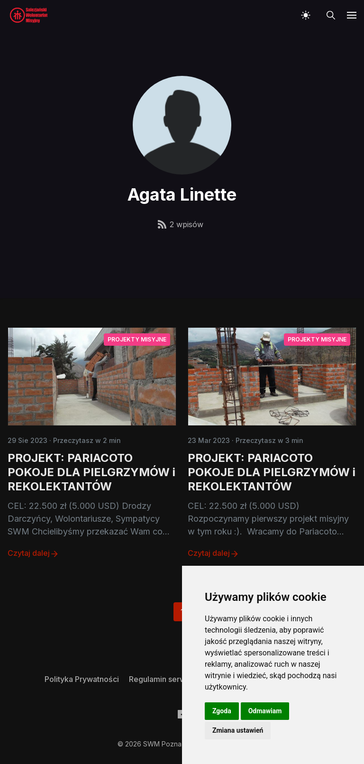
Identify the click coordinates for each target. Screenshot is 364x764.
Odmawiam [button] (265, 711)
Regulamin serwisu (162, 679)
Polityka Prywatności (82, 679)
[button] (307, 15)
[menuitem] (82, 679)
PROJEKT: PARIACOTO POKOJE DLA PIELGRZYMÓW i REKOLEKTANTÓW (91, 472)
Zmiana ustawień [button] (237, 730)
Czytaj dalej (33, 553)
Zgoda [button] (221, 711)
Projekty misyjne (137, 339)
